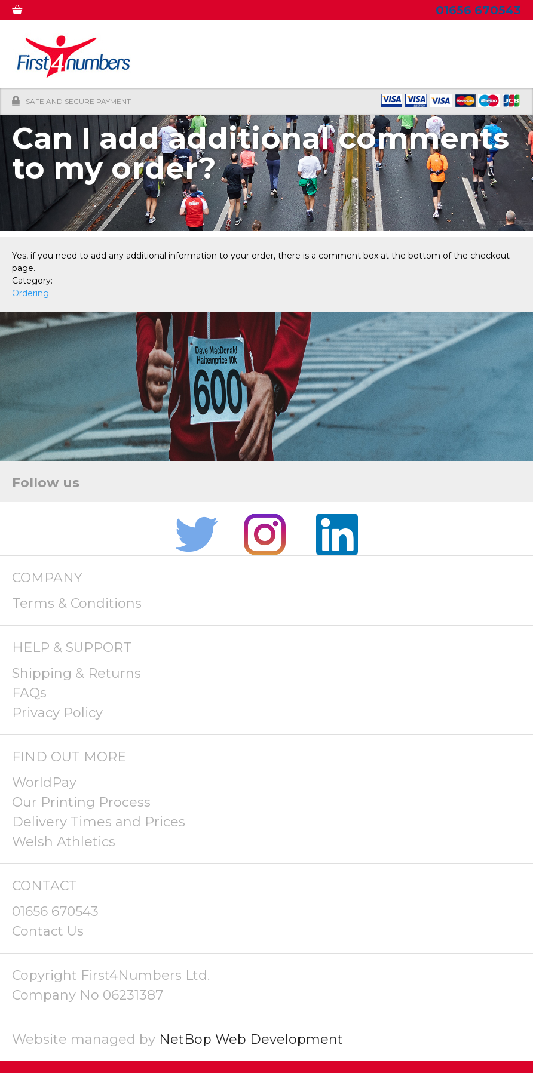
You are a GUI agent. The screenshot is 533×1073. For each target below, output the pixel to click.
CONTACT (44, 886)
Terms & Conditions (77, 603)
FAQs (29, 693)
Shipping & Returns (76, 673)
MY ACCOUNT (79, 12)
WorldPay (44, 782)
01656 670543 (55, 911)
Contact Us (48, 931)
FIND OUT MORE (69, 757)
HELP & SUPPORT (71, 648)
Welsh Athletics (63, 842)
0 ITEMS (25, 12)
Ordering (30, 293)
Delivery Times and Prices (98, 822)
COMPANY (47, 578)
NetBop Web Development (251, 1039)
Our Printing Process (81, 802)
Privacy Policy (57, 713)
